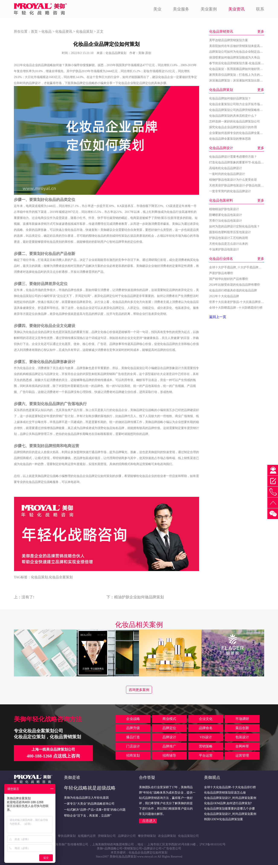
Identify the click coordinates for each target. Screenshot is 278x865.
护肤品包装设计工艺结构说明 (228, 238)
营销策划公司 (107, 835)
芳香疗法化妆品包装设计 (225, 220)
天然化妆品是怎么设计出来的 (228, 243)
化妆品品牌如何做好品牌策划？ (230, 98)
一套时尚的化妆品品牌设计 (227, 174)
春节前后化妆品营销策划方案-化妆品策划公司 (239, 63)
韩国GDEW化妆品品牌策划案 (223, 819)
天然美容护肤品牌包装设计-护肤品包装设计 (238, 185)
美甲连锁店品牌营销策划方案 (228, 40)
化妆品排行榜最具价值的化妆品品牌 (233, 290)
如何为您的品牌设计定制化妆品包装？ (234, 226)
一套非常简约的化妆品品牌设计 (230, 191)
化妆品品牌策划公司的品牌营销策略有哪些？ (239, 110)
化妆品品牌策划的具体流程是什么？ (233, 115)
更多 (260, 31)
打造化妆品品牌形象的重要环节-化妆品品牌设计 (241, 162)
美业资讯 (236, 9)
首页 (34, 31)
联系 (260, 9)
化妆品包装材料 (221, 200)
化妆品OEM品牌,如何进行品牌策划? (228, 803)
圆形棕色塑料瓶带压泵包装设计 (230, 232)
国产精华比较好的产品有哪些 (228, 279)
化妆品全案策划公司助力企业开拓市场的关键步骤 (242, 104)
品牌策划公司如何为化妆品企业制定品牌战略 (239, 51)
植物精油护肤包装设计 (224, 209)
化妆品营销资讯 (221, 31)
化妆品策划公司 (27, 296)
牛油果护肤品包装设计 (224, 249)
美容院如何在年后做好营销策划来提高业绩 (237, 46)
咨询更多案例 (139, 690)
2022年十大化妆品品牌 (224, 296)
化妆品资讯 (63, 31)
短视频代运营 (87, 835)
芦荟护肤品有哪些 (221, 273)
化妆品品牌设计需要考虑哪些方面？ (233, 156)
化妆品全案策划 (61, 577)
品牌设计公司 (127, 835)
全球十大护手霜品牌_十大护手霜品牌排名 (236, 267)
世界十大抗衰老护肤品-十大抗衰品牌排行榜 (238, 302)
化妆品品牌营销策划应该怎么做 (225, 792)
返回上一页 (217, 317)
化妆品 (46, 31)
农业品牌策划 (167, 835)
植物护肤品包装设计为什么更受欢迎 (233, 179)
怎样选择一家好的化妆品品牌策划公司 (234, 121)
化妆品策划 (84, 31)
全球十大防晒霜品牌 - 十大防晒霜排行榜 (235, 307)
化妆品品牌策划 (221, 90)
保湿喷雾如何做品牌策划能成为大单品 (234, 57)
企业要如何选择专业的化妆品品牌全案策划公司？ (242, 133)
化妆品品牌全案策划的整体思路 (230, 138)
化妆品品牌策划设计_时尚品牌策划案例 (230, 798)
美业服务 (181, 9)
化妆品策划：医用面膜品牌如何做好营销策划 (239, 69)
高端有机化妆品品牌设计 (225, 168)
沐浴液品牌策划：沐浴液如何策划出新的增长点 (240, 80)
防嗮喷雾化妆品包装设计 (225, 215)
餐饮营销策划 (147, 835)
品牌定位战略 (85, 83)
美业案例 (209, 9)
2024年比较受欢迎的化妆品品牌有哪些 (234, 284)
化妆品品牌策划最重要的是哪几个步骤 (229, 808)
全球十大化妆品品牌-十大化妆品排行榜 (230, 787)
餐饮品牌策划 (67, 835)
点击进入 (149, 821)
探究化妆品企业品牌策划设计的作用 (233, 127)
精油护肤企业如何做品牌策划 (139, 597)
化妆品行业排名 (221, 258)
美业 (157, 9)
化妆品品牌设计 (221, 148)
